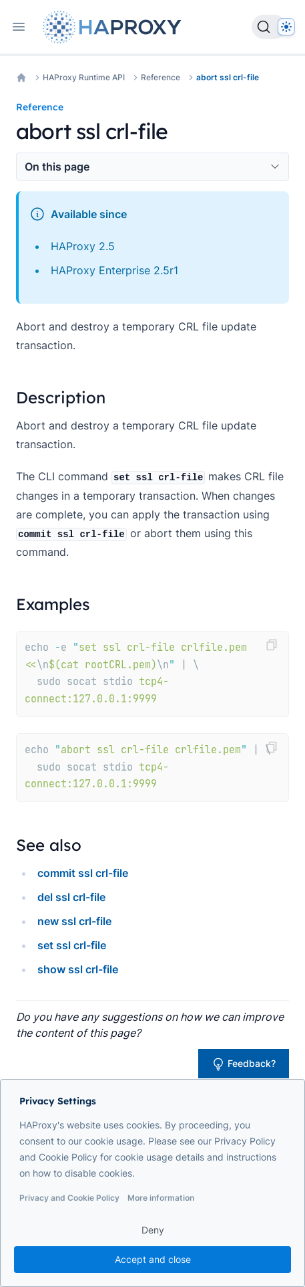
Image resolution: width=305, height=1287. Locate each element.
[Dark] (286, 27)
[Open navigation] (19, 27)
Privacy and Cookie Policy (69, 1198)
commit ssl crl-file (82, 873)
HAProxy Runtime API (84, 77)
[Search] (269, 27)
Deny (152, 1229)
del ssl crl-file (71, 897)
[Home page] (115, 27)
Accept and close (153, 1259)
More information (160, 1198)
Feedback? (244, 1064)
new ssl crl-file (74, 921)
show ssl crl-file (77, 969)
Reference (160, 77)
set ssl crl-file (71, 945)
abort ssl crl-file (227, 77)
